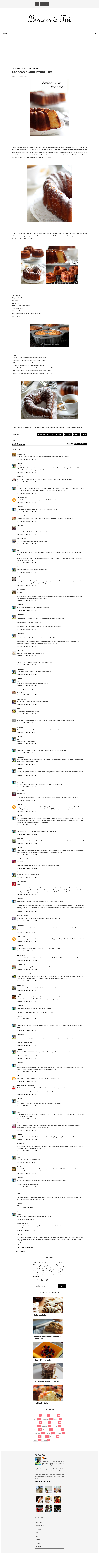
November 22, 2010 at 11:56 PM (27, 704)
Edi (18, 838)
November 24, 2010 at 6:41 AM (26, 932)
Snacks (35, 1440)
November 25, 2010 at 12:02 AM (27, 1139)
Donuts (45, 1422)
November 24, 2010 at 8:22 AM (26, 951)
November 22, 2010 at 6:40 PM (26, 600)
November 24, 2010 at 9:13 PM (26, 1106)
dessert (36, 1422)
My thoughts (37, 1433)
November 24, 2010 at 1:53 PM (26, 1001)
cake (35, 1419)
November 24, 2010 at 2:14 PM (26, 1030)
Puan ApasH (21, 859)
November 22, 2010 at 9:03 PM (26, 655)
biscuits (36, 1415)
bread (44, 1415)
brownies (54, 1415)
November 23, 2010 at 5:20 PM (26, 894)
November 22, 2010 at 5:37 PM (26, 512)
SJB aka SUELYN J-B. (23, 689)
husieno (19, 699)
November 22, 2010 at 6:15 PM (26, 534)
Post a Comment (20, 1251)
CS (17, 576)
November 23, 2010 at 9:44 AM (26, 800)
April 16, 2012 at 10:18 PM (25, 1247)
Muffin (35, 1429)
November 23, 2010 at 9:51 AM (26, 825)
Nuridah (19, 589)
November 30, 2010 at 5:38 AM (26, 1162)
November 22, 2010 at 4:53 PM (26, 472)
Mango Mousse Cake (42, 1360)
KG (18, 804)
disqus (76, 444)
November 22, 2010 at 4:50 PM (26, 459)
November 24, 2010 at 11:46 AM (27, 969)
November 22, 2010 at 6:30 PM (26, 585)
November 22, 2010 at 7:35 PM (26, 629)
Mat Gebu (20, 538)
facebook (83, 444)
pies (44, 1436)
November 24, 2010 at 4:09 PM (26, 1081)
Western (45, 1440)
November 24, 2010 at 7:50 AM (26, 941)
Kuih (35, 1426)
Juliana (19, 955)
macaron (55, 1426)
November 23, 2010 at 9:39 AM (26, 775)
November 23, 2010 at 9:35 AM (26, 743)
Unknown (20, 497)
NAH (18, 985)
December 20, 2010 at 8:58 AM (26, 1187)
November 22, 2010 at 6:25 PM (26, 563)
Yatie (18, 1123)
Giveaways (54, 1422)
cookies (56, 1419)
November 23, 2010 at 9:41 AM (26, 787)
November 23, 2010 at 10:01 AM (27, 834)
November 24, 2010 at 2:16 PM (26, 1058)
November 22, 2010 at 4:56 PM (26, 482)
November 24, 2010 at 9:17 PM (26, 1119)
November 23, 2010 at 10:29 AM (27, 855)
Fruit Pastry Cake (41, 1403)
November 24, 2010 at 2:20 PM (26, 1072)
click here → (37, 1276)
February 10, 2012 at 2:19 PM (26, 1230)
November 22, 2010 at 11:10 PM (27, 695)
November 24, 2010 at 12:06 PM (27, 981)
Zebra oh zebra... (41, 1315)
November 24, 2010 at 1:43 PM (26, 990)
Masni (19, 791)
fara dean (20, 452)
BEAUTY (19, 936)
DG (18, 708)
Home (14, 68)
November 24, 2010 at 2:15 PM (26, 1045)
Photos (35, 1436)
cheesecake (46, 1419)
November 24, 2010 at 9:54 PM (26, 1130)
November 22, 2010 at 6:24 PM (26, 544)
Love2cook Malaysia (23, 1085)
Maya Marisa (21, 915)
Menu (5, 33)
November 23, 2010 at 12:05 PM (27, 877)
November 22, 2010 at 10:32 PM (27, 685)
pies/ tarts (52, 1436)
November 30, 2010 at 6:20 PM (26, 1173)
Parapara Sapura (22, 974)
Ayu (18, 994)
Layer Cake (44, 1426)
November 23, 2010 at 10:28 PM (27, 911)
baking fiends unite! (23, 155)
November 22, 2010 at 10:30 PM (27, 674)
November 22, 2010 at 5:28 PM (26, 502)
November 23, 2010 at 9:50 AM (26, 811)
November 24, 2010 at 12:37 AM (27, 921)
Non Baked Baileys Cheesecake (46, 1381)
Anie (18, 525)
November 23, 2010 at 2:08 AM (26, 714)
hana (18, 476)
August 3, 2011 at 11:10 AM (25, 1208)
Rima (18, 463)
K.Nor (18, 650)
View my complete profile (43, 1481)
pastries (59, 1433)
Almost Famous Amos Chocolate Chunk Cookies (47, 1337)
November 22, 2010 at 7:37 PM (26, 646)
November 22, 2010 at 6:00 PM (26, 521)
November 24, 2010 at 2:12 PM (26, 1019)
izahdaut (19, 516)
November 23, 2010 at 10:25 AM (27, 843)
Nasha (19, 1143)
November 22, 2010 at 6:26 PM (26, 572)
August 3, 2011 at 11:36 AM (25, 1219)
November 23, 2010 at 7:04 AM (26, 723)
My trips (48, 1433)
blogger (70, 444)
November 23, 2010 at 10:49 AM (27, 868)
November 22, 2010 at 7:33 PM (26, 610)
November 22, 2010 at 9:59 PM (26, 665)
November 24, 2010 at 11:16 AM (27, 960)
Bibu (18, 718)
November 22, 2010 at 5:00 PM (26, 493)
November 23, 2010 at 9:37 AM (26, 753)
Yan (18, 727)
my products (57, 1429)
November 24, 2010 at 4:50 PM (26, 1094)
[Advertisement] (49, 53)
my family (45, 1429)
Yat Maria (20, 881)
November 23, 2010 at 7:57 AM (26, 732)
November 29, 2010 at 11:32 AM (27, 1151)
